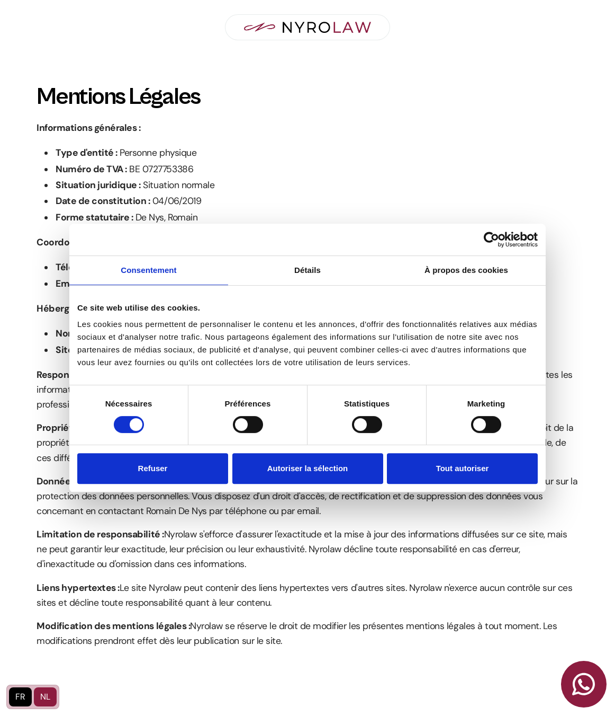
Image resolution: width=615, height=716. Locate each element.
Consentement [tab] (148, 270)
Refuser (153, 468)
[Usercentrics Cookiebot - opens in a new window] (491, 239)
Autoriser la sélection (307, 468)
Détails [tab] (307, 270)
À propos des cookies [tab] (466, 270)
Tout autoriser (462, 468)
